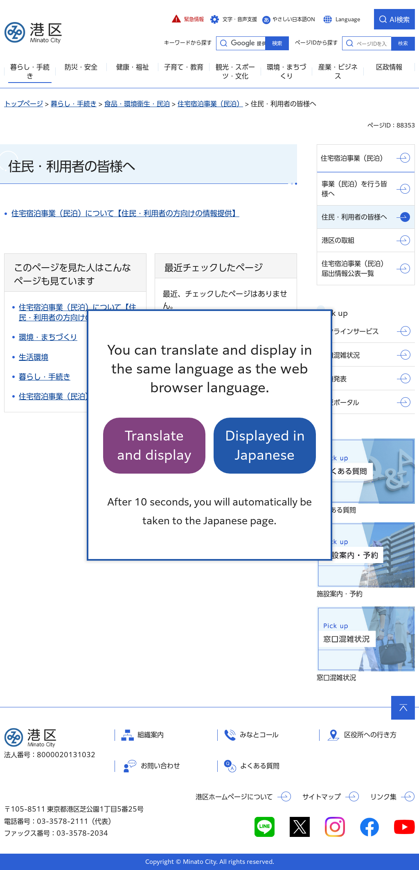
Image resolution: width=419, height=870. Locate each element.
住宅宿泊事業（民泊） (210, 104)
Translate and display (154, 445)
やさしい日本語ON (294, 19)
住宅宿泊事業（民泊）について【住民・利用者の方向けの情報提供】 (125, 213)
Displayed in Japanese (265, 445)
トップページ (23, 104)
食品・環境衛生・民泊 (137, 104)
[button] (188, 19)
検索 (403, 43)
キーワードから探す (223, 42)
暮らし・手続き (74, 104)
